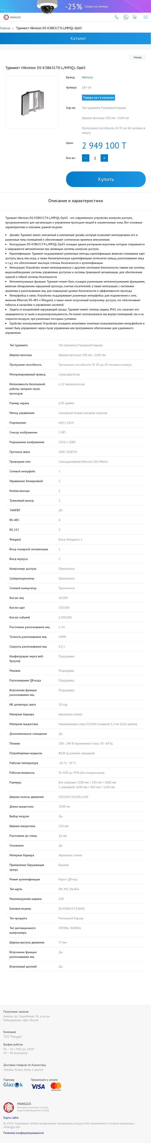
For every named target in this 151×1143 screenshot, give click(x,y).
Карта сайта (10, 1118)
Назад (137, 57)
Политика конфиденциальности (23, 1133)
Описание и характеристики (75, 200)
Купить (106, 179)
